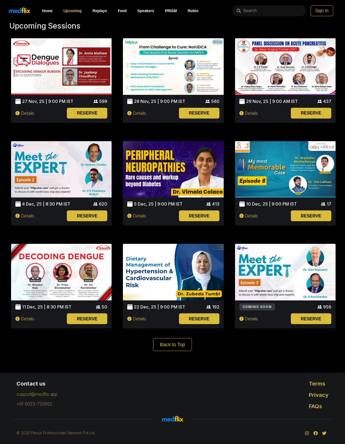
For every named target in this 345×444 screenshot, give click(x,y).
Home (47, 11)
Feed (122, 11)
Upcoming (72, 11)
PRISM (171, 11)
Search (240, 10)
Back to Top (172, 344)
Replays (99, 11)
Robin (193, 11)
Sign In (322, 10)
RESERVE (87, 113)
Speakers (145, 11)
